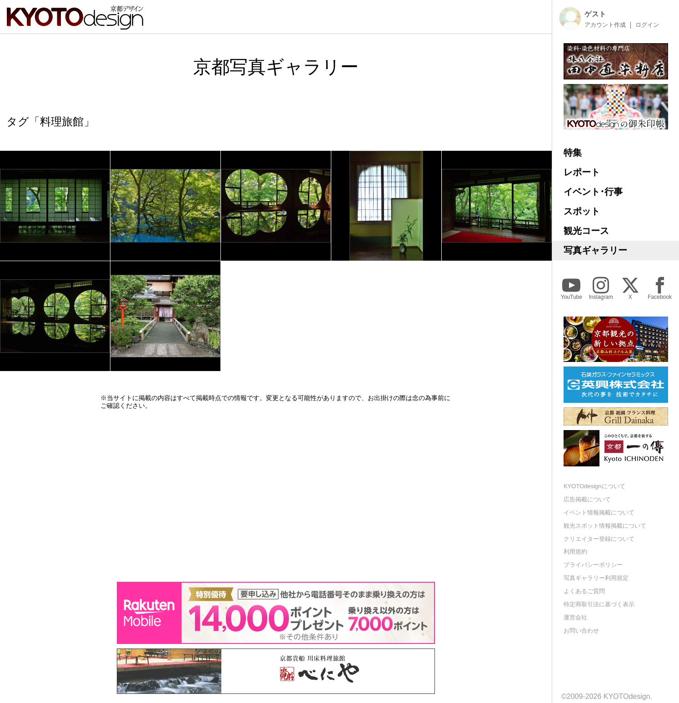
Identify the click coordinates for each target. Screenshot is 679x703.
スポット (582, 211)
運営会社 (575, 617)
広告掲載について (587, 499)
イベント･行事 (593, 192)
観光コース (586, 231)
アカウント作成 (605, 25)
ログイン (647, 25)
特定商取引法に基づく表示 (599, 604)
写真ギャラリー (595, 250)
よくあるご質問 (584, 591)
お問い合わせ (581, 630)
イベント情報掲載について (599, 512)
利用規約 (575, 551)
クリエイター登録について (599, 538)
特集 (573, 153)
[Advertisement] (275, 495)
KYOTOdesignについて (594, 486)
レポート (582, 172)
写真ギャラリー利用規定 (596, 577)
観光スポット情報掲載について (605, 525)
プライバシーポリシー (593, 564)
